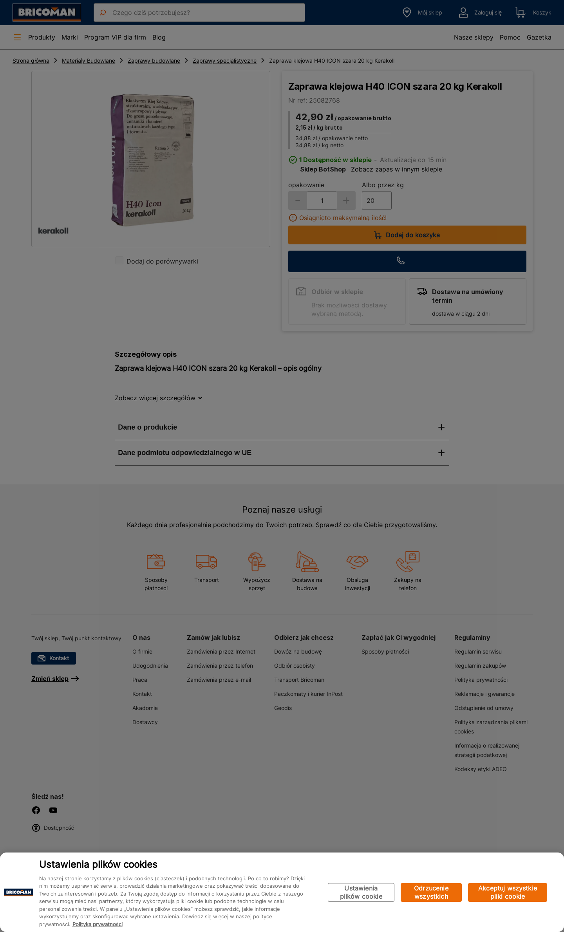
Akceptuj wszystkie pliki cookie (507, 892)
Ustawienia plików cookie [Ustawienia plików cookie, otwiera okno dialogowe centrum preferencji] (361, 892)
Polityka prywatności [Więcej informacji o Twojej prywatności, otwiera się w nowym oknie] (97, 924)
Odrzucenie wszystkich (431, 892)
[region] (282, 892)
